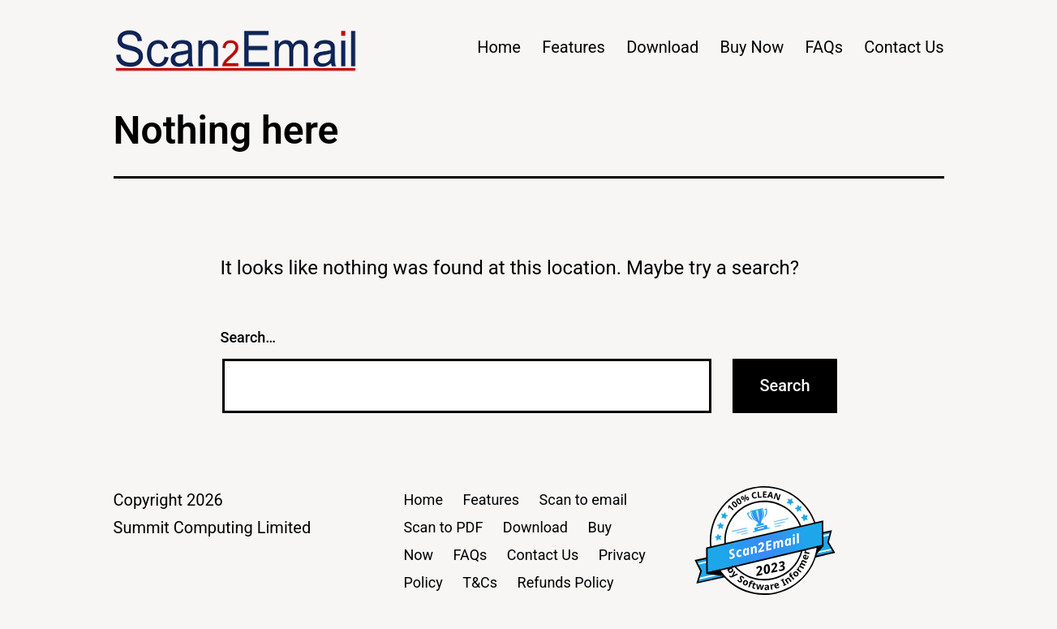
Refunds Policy (566, 582)
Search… (249, 337)
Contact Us (903, 47)
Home (499, 47)
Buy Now (752, 47)
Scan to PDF (443, 527)
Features (573, 47)
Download (662, 47)
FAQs (824, 47)
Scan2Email (763, 546)
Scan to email (583, 499)
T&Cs (479, 582)
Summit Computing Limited (213, 527)
